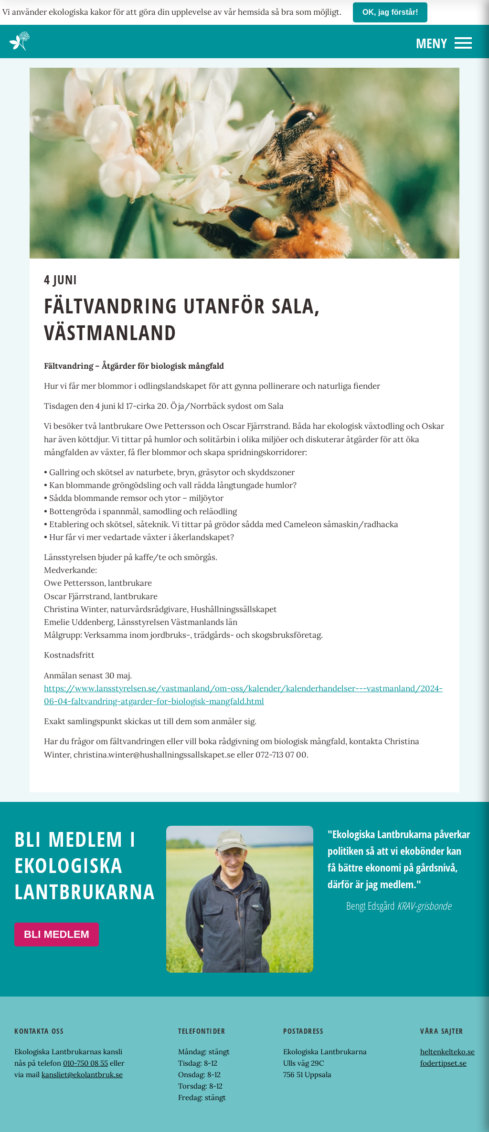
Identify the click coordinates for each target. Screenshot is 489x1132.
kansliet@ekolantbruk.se (82, 1074)
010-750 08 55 (85, 1063)
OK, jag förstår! (390, 12)
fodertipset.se (443, 1063)
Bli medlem (56, 934)
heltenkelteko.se (447, 1051)
